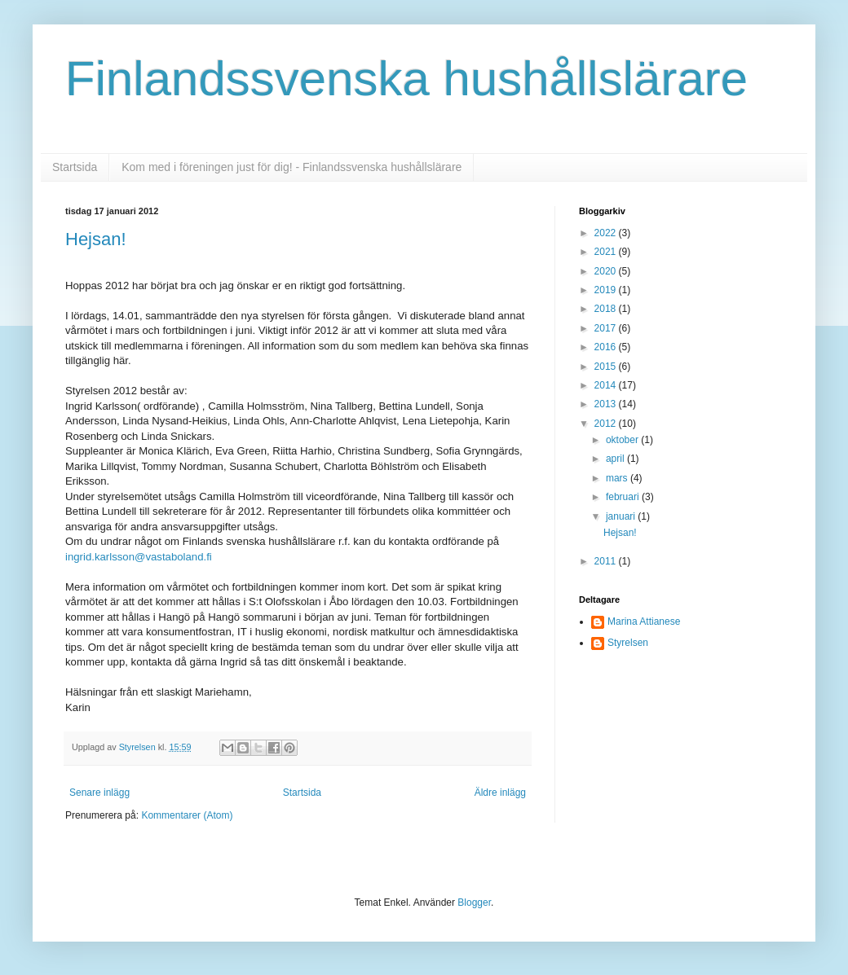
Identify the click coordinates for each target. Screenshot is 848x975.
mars (618, 478)
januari (622, 516)
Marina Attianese (643, 621)
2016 (606, 347)
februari (624, 497)
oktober (623, 440)
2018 (606, 308)
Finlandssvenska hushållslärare (406, 78)
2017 (606, 328)
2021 (606, 251)
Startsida (74, 166)
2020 (606, 271)
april (616, 458)
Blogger (474, 902)
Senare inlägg (99, 792)
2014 (606, 385)
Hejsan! (95, 239)
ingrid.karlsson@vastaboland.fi (138, 557)
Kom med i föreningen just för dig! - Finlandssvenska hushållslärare (291, 166)
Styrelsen (627, 642)
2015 (606, 366)
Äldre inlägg (500, 792)
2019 (606, 290)
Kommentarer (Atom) (186, 815)
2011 (606, 561)
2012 (606, 423)
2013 (606, 404)
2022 (606, 233)
